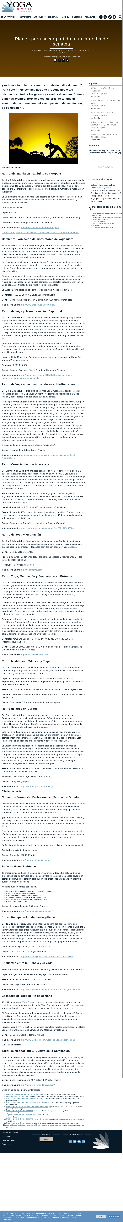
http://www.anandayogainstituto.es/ (38, 305)
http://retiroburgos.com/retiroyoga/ (37, 786)
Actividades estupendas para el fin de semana (27, 1125)
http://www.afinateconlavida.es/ (36, 860)
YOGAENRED (90, 17)
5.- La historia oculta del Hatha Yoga (102, 227)
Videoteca (94, 145)
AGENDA (66, 17)
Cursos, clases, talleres (70, 50)
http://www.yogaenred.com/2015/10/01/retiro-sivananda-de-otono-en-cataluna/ (40, 232)
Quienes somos (8, 1140)
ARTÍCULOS (38, 17)
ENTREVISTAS (25, 17)
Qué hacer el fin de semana (19, 1096)
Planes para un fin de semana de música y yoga (28, 1107)
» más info (95, 96)
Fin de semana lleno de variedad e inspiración (27, 1103)
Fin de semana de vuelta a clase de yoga (25, 1098)
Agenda (93, 83)
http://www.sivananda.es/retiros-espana (40, 227)
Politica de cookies (10, 1133)
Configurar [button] (101, 1216)
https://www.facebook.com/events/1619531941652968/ (47, 528)
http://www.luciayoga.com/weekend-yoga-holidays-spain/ (48, 1040)
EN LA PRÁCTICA (8, 17)
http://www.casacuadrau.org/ (35, 655)
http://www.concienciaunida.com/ (37, 911)
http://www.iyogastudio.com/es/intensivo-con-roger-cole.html (50, 989)
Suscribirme (46, 1139)
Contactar (6, 1144)
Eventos (89, 50)
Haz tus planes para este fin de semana (24, 1094)
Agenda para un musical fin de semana (24, 1115)
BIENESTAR (53, 17)
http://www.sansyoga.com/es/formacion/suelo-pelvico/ (47, 956)
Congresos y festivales (42, 50)
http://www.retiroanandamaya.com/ (38, 1085)
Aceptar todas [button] (114, 1216)
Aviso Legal (7, 1137)
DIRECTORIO (77, 17)
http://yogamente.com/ (32, 570)
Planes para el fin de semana (19, 1111)
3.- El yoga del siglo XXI (98, 221)
